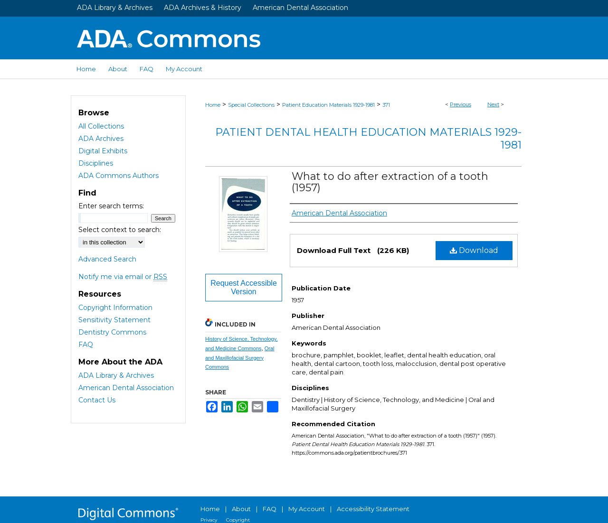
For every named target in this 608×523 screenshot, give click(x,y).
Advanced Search (107, 259)
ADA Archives (101, 138)
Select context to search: (119, 229)
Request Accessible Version (243, 287)
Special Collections (251, 105)
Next (493, 104)
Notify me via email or (122, 276)
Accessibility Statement (373, 509)
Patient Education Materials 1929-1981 (328, 105)
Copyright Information (115, 307)
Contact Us (96, 400)
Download (474, 250)
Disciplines (95, 163)
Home (212, 105)
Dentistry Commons (112, 332)
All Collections (101, 126)
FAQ (85, 344)
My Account (306, 509)
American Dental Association (300, 7)
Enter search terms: (111, 206)
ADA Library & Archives (114, 7)
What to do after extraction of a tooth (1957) (390, 182)
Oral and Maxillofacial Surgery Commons (240, 358)
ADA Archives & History (202, 7)
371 (386, 105)
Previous (460, 104)
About (241, 509)
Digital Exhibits (102, 151)
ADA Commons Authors (118, 175)
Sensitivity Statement (114, 320)
